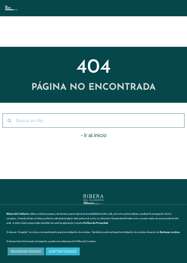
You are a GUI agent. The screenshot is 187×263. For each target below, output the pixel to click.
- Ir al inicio (93, 135)
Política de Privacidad (95, 223)
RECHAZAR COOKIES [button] (26, 251)
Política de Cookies (85, 241)
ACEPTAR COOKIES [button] (63, 251)
